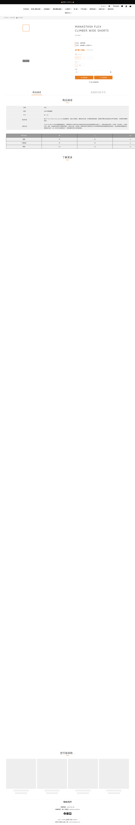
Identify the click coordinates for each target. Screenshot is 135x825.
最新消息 (111, 9)
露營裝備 (93, 9)
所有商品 (26, 9)
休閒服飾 (47, 9)
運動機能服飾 (58, 9)
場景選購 (12, 18)
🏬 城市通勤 (19, 18)
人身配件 (68, 9)
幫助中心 (68, 13)
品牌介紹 (102, 9)
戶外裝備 (84, 9)
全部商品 (6, 18)
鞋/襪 (76, 9)
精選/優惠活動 (36, 9)
